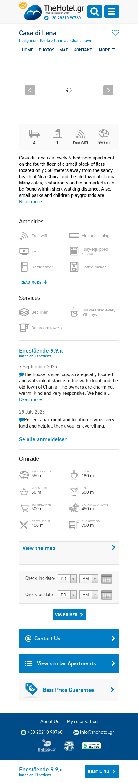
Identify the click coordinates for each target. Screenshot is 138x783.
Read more (30, 201)
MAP (63, 50)
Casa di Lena (37, 32)
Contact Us (70, 638)
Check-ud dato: (39, 594)
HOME (27, 50)
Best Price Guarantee (69, 690)
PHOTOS (46, 50)
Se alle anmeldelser (43, 439)
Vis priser (69, 615)
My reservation (82, 721)
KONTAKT (83, 50)
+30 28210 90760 (65, 18)
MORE (107, 50)
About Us (49, 721)
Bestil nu (101, 771)
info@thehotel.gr (93, 732)
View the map (69, 548)
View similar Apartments (70, 663)
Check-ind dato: (40, 578)
